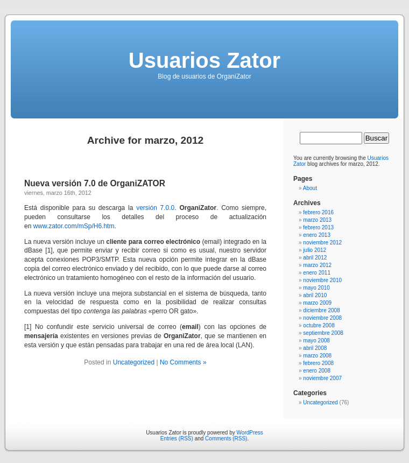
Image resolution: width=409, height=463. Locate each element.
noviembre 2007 (322, 378)
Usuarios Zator (204, 60)
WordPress (250, 433)
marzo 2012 (317, 265)
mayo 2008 (316, 340)
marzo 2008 (317, 356)
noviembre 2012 (322, 242)
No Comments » (183, 362)
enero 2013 (316, 235)
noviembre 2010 (322, 280)
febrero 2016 (318, 212)
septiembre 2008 (323, 333)
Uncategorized (133, 362)
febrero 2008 (318, 363)
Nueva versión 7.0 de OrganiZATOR (94, 183)
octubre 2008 (318, 325)
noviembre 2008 (322, 318)
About (310, 188)
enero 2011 (316, 273)
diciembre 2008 (321, 310)
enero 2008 (316, 371)
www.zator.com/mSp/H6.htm (74, 226)
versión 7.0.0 (155, 208)
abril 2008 (315, 348)
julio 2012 (314, 250)
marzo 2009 (317, 303)
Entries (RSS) (176, 438)
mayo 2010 (316, 288)
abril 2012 (315, 258)
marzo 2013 (317, 220)
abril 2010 (315, 295)
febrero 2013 (318, 227)
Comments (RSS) (226, 438)
